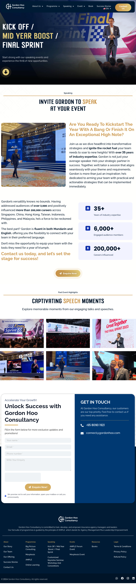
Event (81, 6)
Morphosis (30, 557)
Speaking (68, 6)
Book (90, 6)
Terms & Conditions (122, 549)
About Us (37, 6)
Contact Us (9, 570)
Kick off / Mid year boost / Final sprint (56, 552)
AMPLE (29, 562)
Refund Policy (120, 559)
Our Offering (9, 559)
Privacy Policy (120, 554)
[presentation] (23, 479)
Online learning (32, 567)
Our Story (8, 549)
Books (94, 549)
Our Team (8, 554)
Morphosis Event (77, 557)
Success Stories (104, 6)
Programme (53, 6)
